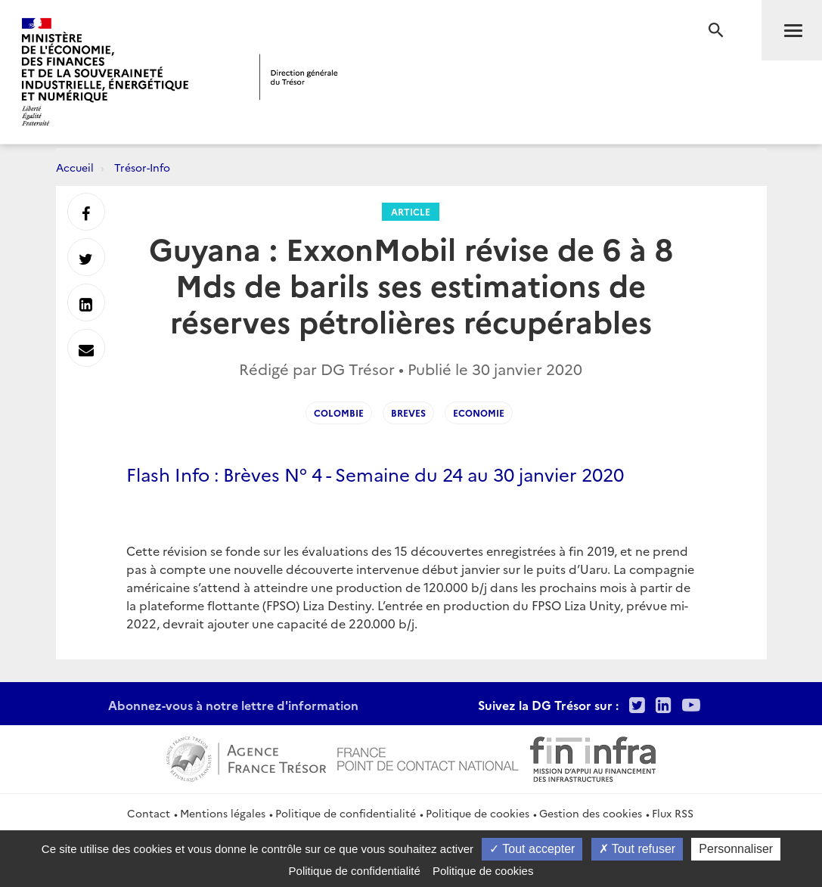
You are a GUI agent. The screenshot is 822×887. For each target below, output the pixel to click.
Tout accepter (532, 848)
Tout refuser (637, 848)
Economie (478, 412)
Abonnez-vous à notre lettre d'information (233, 705)
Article (410, 211)
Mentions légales (222, 812)
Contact (148, 812)
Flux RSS (672, 812)
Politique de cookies (477, 812)
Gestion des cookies (590, 812)
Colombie (339, 412)
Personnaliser (736, 848)
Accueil (75, 167)
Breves (408, 412)
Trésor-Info (142, 167)
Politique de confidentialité (345, 812)
